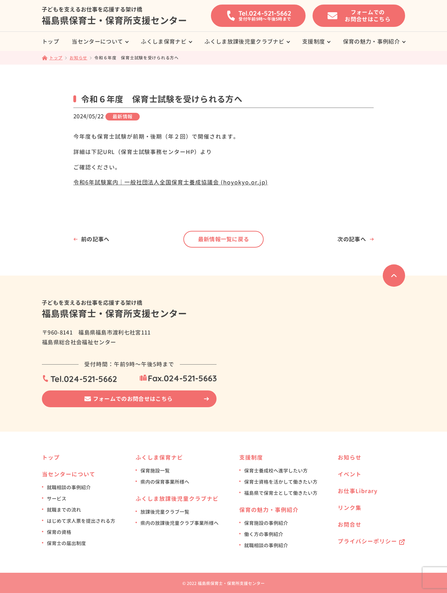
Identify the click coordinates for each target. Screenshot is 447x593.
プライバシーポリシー (367, 541)
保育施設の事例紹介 (266, 523)
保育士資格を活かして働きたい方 (280, 481)
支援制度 (313, 41)
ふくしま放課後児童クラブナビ (244, 41)
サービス (56, 498)
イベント (349, 474)
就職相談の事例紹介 (69, 487)
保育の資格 (59, 532)
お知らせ (349, 457)
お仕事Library (358, 491)
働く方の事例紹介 (263, 534)
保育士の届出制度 (66, 543)
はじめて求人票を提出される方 (81, 521)
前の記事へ (95, 239)
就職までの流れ (64, 509)
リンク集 (349, 508)
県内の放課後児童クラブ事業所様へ (179, 523)
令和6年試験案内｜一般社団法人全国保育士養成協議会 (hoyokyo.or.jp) (170, 182)
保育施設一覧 (155, 470)
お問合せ (349, 524)
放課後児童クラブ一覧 (164, 511)
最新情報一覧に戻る (223, 239)
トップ (50, 41)
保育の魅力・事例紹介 (371, 41)
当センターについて (97, 41)
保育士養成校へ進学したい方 (276, 470)
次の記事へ (351, 239)
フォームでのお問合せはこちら (133, 399)
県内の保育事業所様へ (164, 481)
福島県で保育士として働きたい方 (280, 493)
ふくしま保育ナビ (163, 41)
